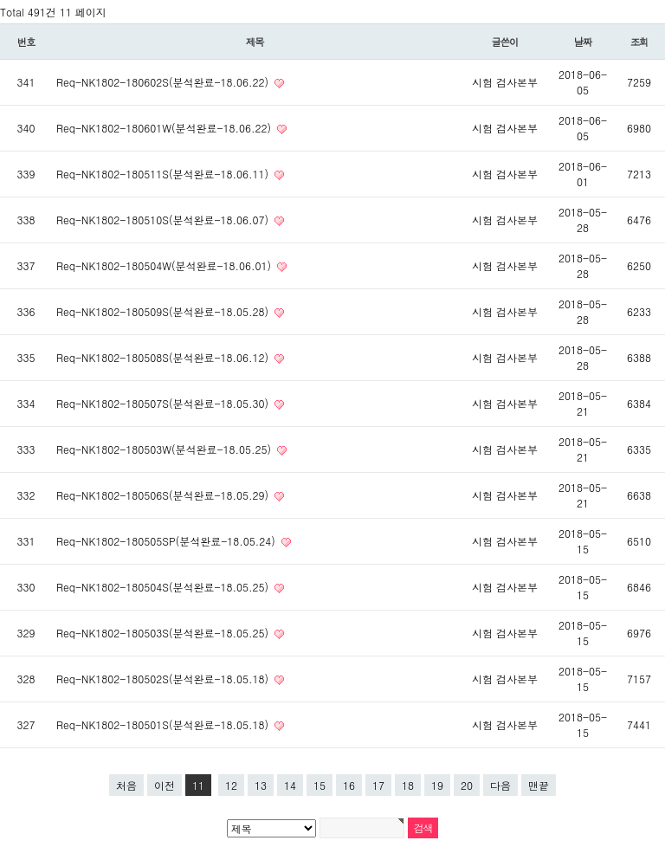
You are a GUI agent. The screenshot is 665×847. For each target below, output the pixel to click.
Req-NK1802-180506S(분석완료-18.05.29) (164, 495)
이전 (164, 785)
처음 (126, 785)
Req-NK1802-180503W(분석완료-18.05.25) (165, 449)
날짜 (583, 41)
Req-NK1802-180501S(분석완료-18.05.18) (164, 724)
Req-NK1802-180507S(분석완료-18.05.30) (164, 403)
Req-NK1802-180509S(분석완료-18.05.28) (164, 311)
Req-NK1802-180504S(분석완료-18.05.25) (164, 586)
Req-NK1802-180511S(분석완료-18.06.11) (164, 173)
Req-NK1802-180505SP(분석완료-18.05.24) (167, 540)
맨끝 (538, 785)
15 (319, 785)
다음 (500, 785)
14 (290, 785)
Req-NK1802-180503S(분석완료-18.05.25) (164, 632)
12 (231, 785)
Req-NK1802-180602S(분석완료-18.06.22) (164, 81)
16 (349, 785)
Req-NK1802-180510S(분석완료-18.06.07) (164, 219)
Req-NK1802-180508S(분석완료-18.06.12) (164, 357)
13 (261, 785)
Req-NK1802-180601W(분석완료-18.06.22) (165, 127)
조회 (639, 41)
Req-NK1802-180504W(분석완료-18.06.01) (165, 265)
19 (437, 785)
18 (408, 785)
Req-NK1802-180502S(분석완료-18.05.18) (164, 678)
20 (467, 785)
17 (378, 785)
